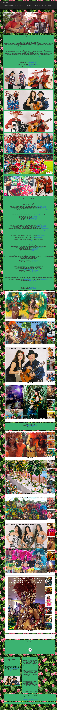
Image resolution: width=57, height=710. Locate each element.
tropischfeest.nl (35, 217)
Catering (36, 5)
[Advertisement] (28, 707)
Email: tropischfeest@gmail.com (8, 5)
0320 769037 (29, 65)
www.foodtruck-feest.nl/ (32, 62)
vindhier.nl (30, 647)
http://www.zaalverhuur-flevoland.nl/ (32, 61)
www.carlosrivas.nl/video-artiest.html (28, 60)
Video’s (4, 8)
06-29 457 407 (31, 64)
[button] (12, 636)
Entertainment (28, 5)
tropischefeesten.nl (33, 218)
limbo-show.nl (46, 209)
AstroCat (29, 702)
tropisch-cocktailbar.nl (28, 269)
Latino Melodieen (4, 2)
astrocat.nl (15, 674)
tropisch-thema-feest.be (41, 235)
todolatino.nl (15, 664)
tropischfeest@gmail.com (30, 66)
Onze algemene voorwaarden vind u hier (30, 699)
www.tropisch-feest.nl (28, 240)
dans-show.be (43, 207)
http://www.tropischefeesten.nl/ (34, 56)
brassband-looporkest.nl (30, 286)
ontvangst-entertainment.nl (42, 206)
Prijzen (42, 5)
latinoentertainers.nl (41, 230)
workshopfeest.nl (40, 208)
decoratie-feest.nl (37, 234)
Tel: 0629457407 (20, 5)
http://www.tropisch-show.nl (34, 57)
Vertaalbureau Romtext (9, 670)
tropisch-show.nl (35, 216)
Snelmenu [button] (18, 8)
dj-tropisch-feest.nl (40, 214)
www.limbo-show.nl (45, 228)
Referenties (49, 5)
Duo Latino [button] (11, 8)
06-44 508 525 (37, 64)
